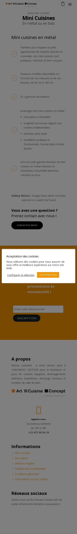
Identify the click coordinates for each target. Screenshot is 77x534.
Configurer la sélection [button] (20, 275)
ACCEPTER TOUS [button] (48, 274)
